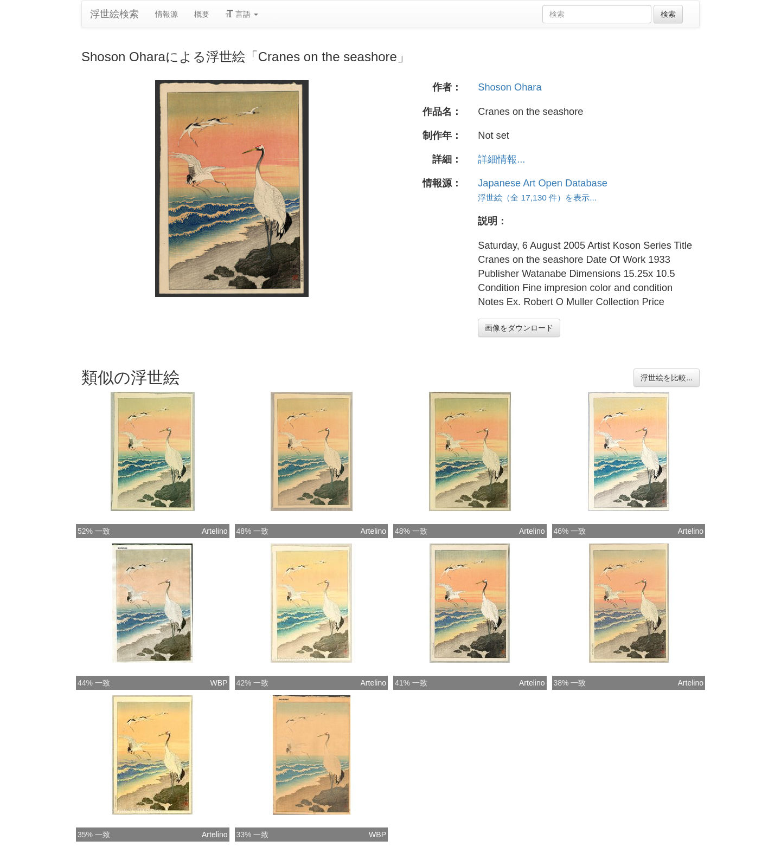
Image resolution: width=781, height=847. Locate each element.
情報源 (166, 14)
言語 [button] (242, 14)
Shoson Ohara (509, 87)
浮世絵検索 (114, 14)
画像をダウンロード (519, 328)
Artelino (214, 531)
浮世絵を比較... (667, 377)
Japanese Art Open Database (542, 183)
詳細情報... (501, 159)
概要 (201, 14)
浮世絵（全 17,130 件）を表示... (537, 197)
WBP (219, 682)
